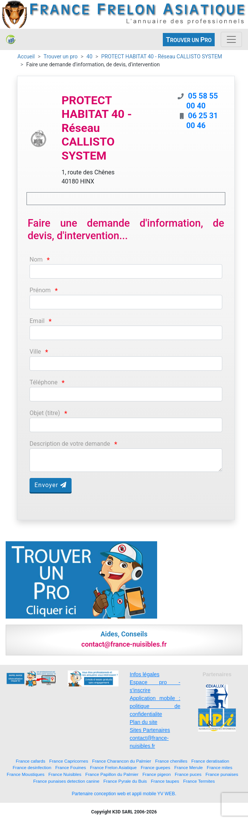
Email (37, 321)
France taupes (165, 781)
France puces (188, 774)
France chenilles (171, 760)
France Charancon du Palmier (121, 760)
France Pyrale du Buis (125, 781)
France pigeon (156, 774)
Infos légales (145, 674)
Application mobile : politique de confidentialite (155, 706)
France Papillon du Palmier (111, 774)
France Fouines (70, 767)
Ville (35, 351)
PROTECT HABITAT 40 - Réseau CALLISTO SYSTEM (161, 56)
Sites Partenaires (150, 730)
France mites (219, 767)
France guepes (155, 767)
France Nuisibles (64, 774)
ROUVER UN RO (189, 40)
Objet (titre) (45, 413)
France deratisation (210, 760)
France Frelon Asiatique (113, 767)
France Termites (199, 781)
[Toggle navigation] (231, 39)
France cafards (30, 760)
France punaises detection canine (66, 781)
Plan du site (144, 722)
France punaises (222, 774)
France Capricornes (68, 760)
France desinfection (31, 767)
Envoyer (50, 485)
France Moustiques (25, 774)
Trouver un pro (61, 56)
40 (89, 56)
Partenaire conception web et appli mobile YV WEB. (124, 793)
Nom (36, 259)
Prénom (40, 290)
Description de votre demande (70, 444)
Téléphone (44, 382)
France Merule (188, 767)
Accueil (26, 56)
